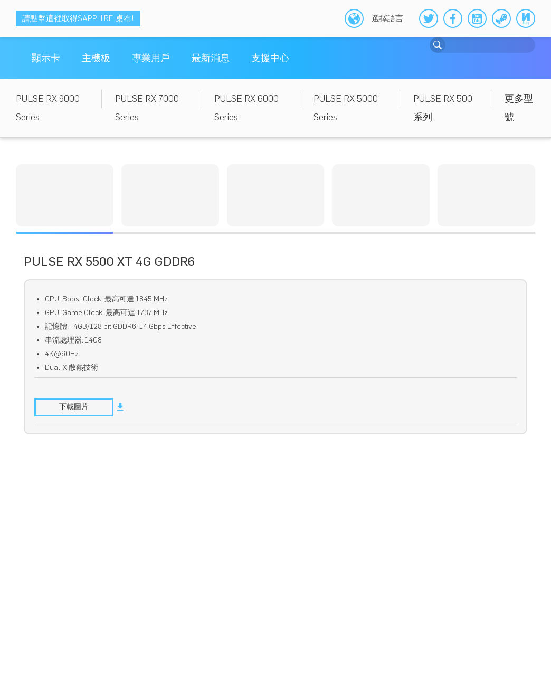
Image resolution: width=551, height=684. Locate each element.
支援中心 (270, 58)
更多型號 (519, 108)
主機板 (96, 58)
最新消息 (211, 58)
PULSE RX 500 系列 (442, 108)
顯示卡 (46, 58)
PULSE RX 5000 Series (346, 108)
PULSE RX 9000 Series (48, 108)
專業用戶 (151, 58)
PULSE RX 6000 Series (246, 108)
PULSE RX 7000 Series (147, 108)
